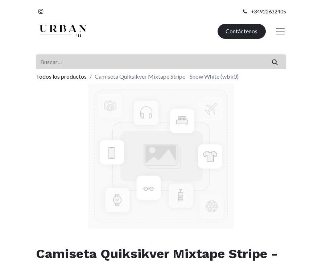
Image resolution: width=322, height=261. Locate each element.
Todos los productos (61, 76)
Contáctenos (241, 31)
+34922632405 (268, 11)
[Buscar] (275, 61)
